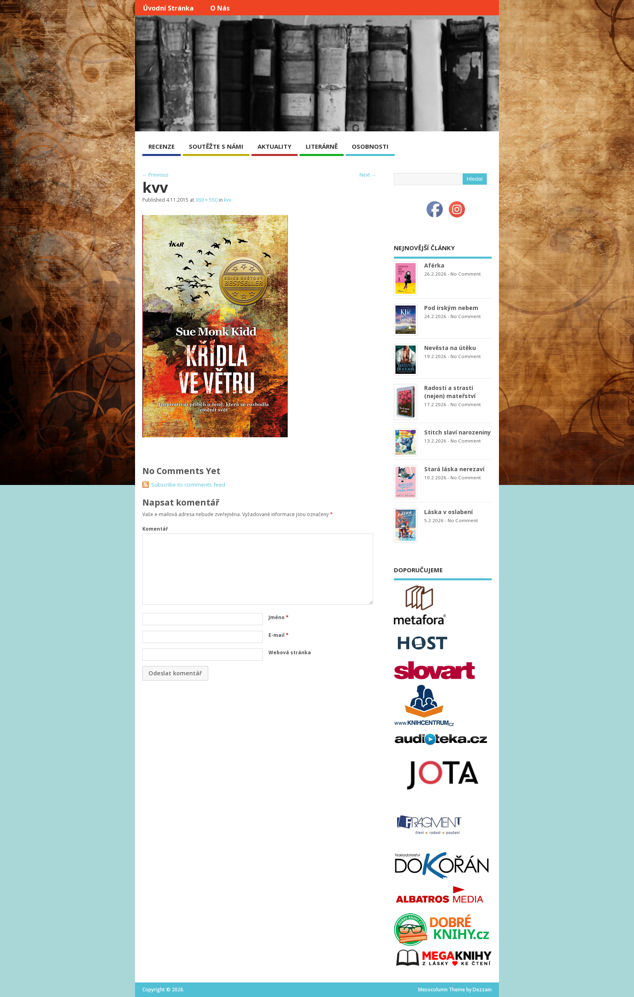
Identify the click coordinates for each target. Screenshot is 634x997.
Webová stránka (289, 652)
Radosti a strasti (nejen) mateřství (450, 391)
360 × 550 (206, 199)
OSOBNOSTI (370, 146)
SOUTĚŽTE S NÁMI (216, 146)
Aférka (434, 265)
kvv (227, 199)
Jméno (278, 617)
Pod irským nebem (451, 308)
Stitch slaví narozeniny (457, 432)
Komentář (155, 528)
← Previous (155, 174)
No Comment (465, 274)
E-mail (278, 635)
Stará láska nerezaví (454, 469)
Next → (367, 174)
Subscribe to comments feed (188, 484)
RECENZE (161, 146)
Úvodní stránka (168, 8)
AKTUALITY (275, 146)
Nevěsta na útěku (450, 348)
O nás (220, 8)
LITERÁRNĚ (322, 146)
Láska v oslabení (448, 512)
